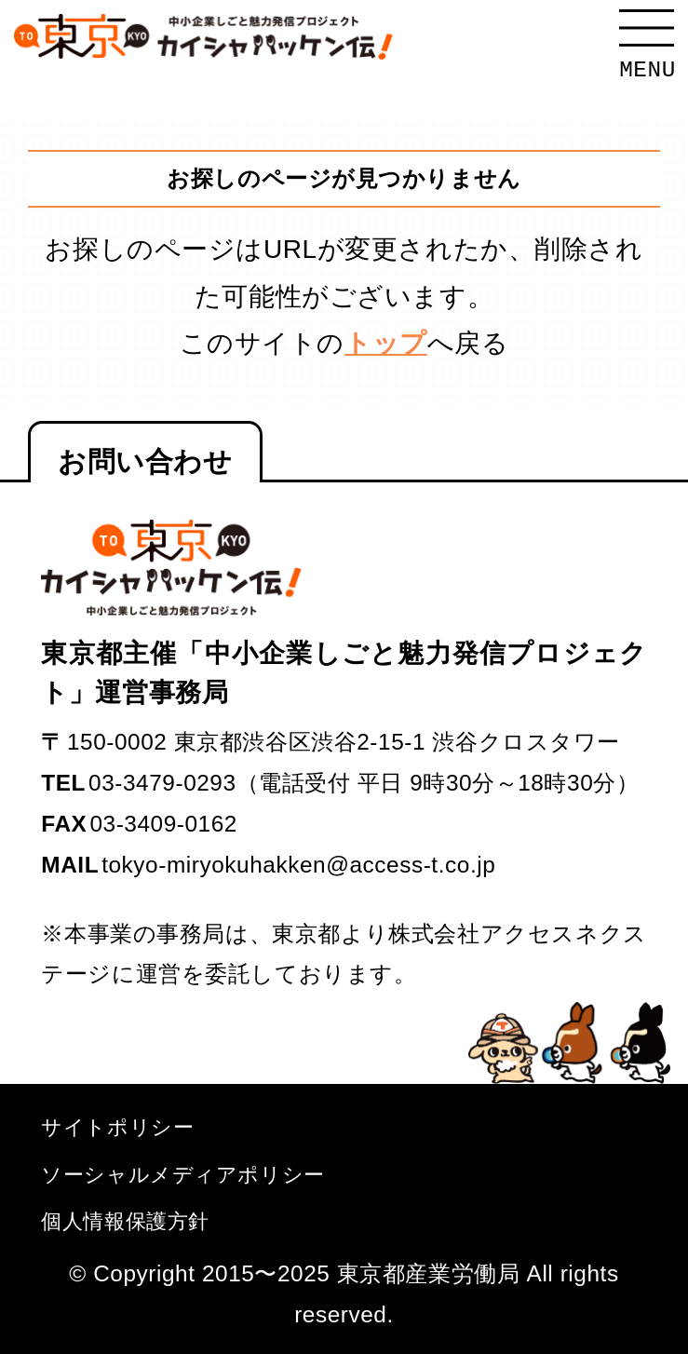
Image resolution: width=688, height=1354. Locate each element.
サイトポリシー (117, 1127)
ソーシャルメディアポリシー (182, 1174)
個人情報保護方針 (125, 1221)
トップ (385, 343)
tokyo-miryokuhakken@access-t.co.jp (298, 864)
